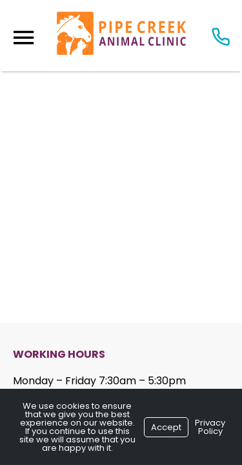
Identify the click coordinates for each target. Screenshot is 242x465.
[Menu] (23, 38)
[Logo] (121, 35)
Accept (166, 427)
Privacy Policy (210, 427)
